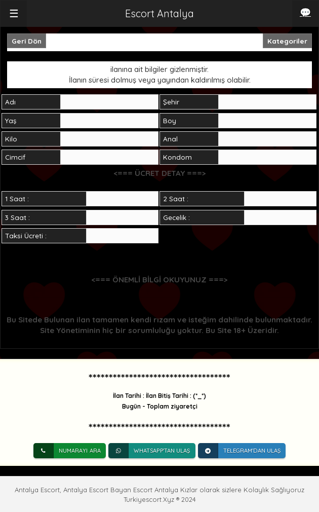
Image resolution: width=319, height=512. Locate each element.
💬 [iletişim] (305, 12)
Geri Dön (27, 40)
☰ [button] (14, 13)
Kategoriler (287, 40)
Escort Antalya (159, 13)
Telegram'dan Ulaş (239, 450)
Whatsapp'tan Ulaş (149, 450)
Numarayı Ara (67, 450)
